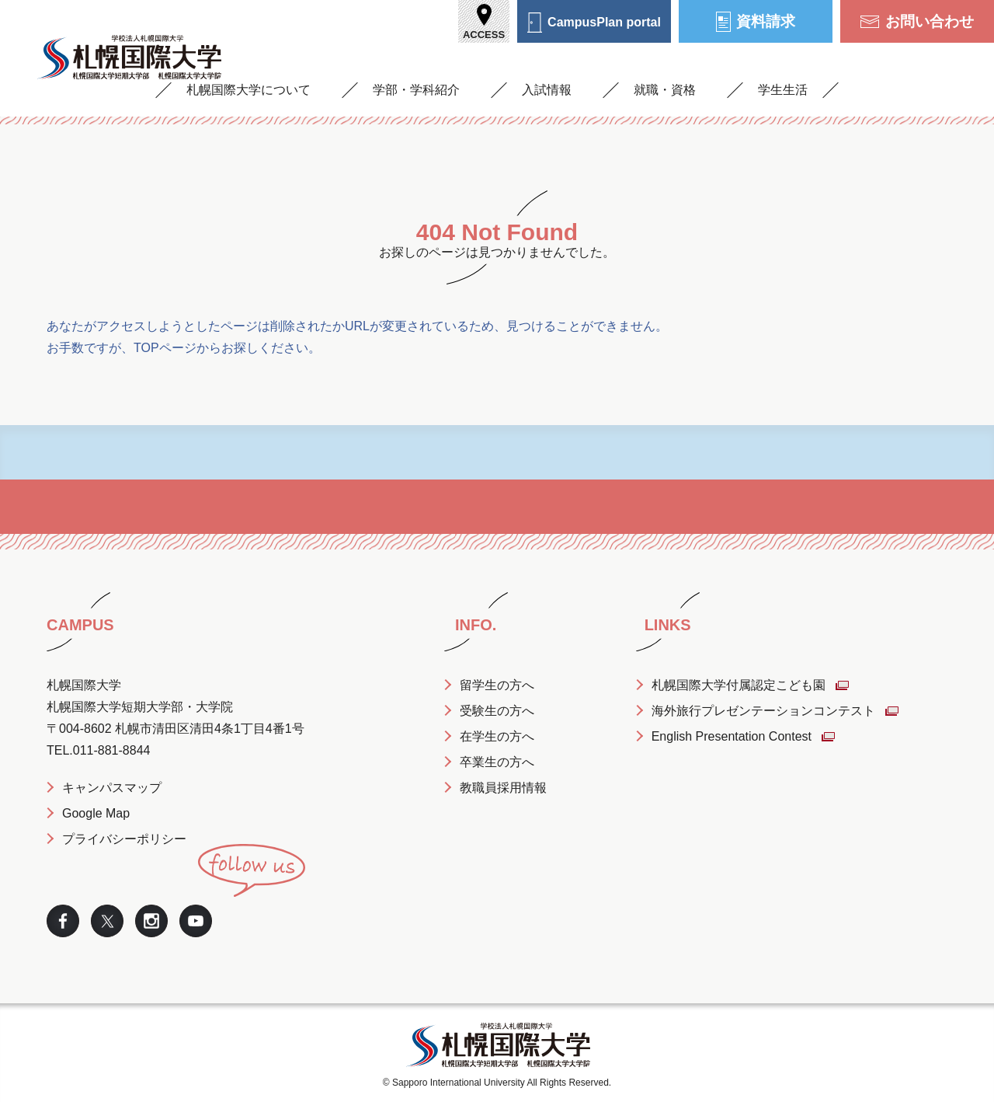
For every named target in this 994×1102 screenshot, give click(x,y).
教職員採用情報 (503, 787)
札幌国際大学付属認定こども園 (738, 685)
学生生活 (783, 89)
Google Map (96, 813)
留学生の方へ (497, 685)
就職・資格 (665, 89)
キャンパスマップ (112, 787)
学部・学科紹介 (416, 89)
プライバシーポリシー (124, 839)
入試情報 (547, 89)
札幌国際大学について (248, 89)
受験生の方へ (497, 710)
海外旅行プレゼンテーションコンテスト (763, 710)
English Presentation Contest (732, 736)
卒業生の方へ (497, 762)
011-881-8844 (112, 750)
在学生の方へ (497, 736)
